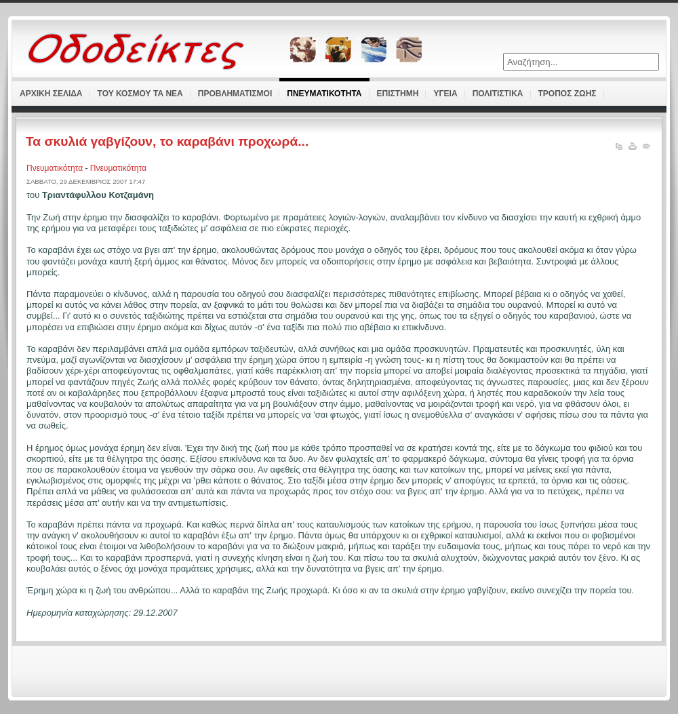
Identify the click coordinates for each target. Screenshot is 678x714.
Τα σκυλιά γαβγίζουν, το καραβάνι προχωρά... (167, 141)
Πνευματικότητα (55, 168)
